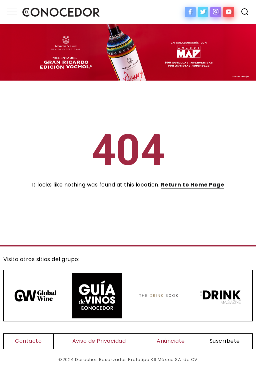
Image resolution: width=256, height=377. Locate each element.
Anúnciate (171, 341)
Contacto (28, 341)
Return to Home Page (192, 184)
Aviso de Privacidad (99, 341)
